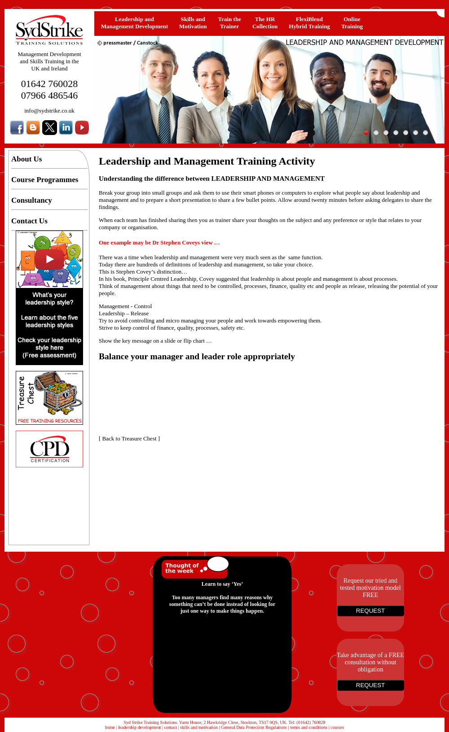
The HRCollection (264, 23)
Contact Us (29, 221)
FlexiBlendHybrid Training (309, 23)
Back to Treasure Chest (129, 438)
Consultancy (31, 200)
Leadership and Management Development (134, 23)
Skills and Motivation (193, 23)
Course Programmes (44, 179)
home (110, 727)
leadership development (139, 727)
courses (337, 727)
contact (170, 727)
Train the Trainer (229, 23)
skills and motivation (199, 727)
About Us (26, 159)
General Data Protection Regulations (254, 727)
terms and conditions (308, 727)
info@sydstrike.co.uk (49, 110)
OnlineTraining (352, 23)
